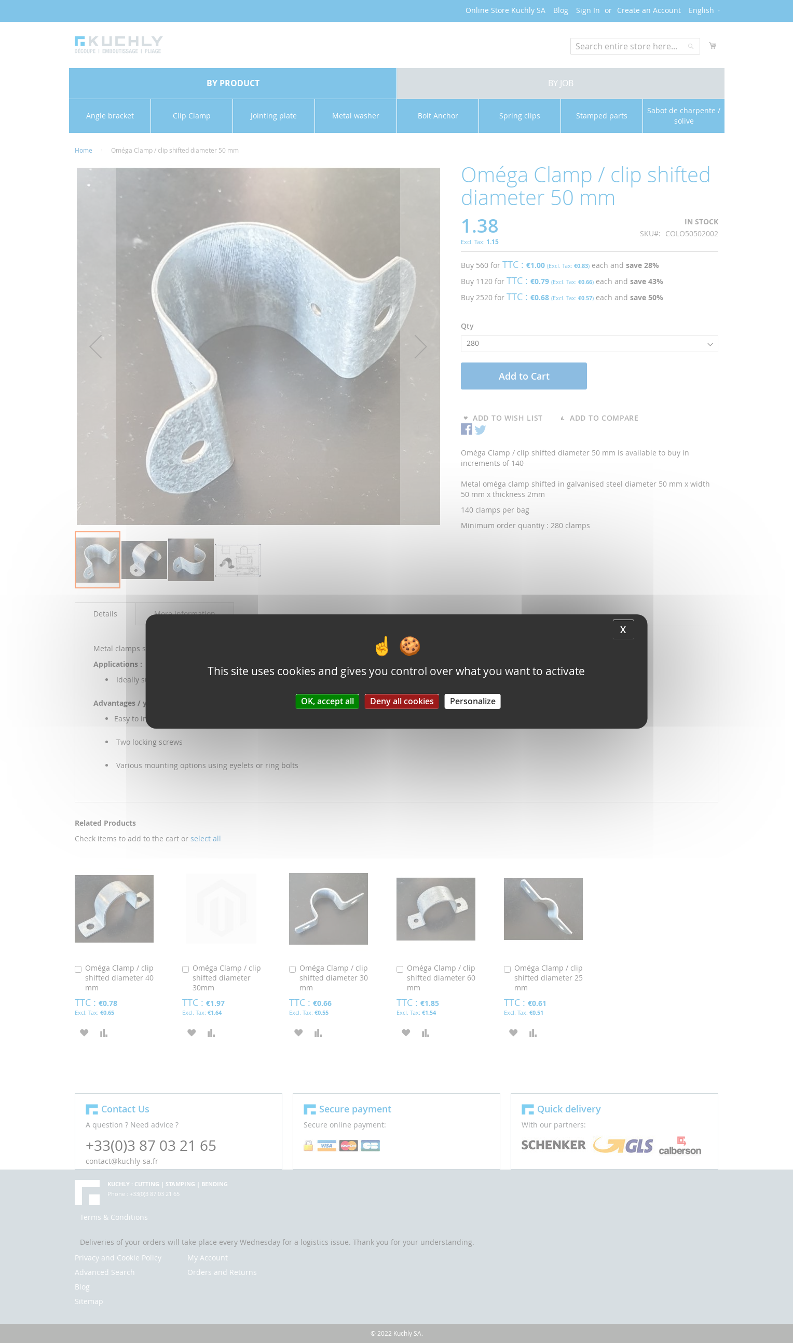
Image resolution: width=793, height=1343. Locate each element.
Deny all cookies (402, 701)
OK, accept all (327, 701)
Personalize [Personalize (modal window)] (473, 701)
